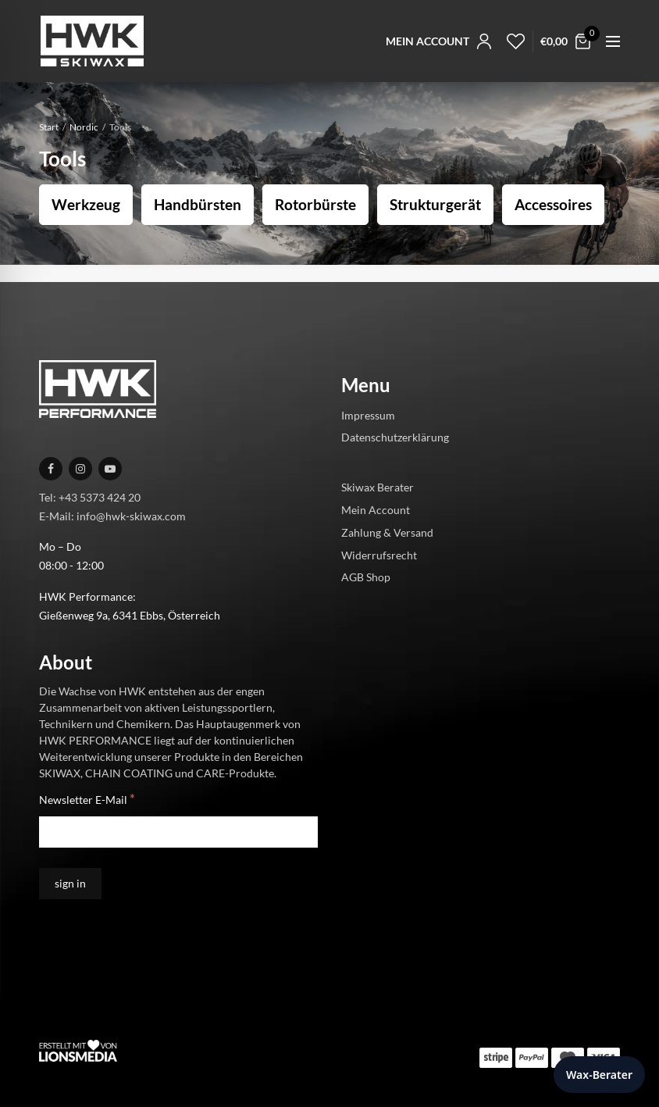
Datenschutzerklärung (395, 437)
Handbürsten (197, 204)
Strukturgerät (435, 204)
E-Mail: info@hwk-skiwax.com (112, 516)
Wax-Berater (599, 1074)
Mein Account (375, 509)
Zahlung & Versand (387, 532)
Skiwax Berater (377, 487)
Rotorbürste (315, 204)
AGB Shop (365, 577)
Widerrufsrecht (379, 555)
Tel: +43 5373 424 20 (90, 497)
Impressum (368, 415)
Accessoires (553, 204)
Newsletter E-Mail (87, 799)
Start (49, 127)
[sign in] (70, 883)
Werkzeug (86, 204)
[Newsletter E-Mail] (178, 832)
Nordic (83, 127)
